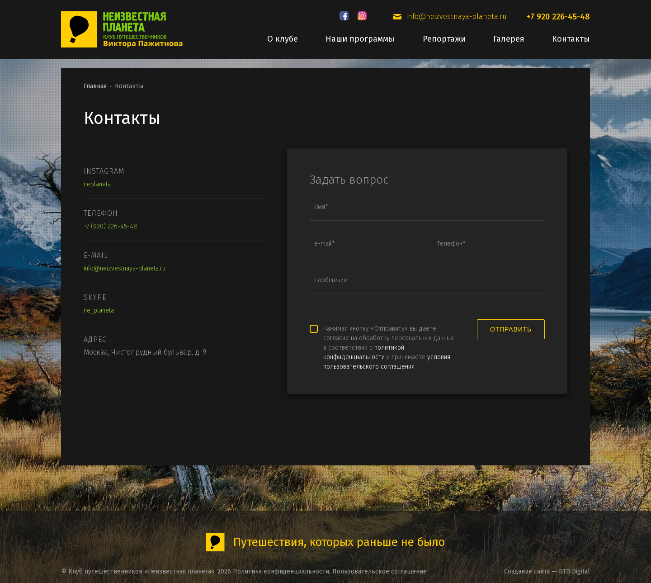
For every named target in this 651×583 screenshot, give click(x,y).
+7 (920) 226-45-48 (110, 226)
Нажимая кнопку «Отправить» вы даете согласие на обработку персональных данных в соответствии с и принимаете (388, 347)
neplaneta (97, 184)
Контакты (571, 39)
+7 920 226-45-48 (558, 17)
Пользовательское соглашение (379, 571)
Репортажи (444, 39)
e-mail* (324, 244)
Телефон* (451, 244)
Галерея (508, 39)
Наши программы (360, 39)
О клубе (282, 39)
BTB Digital (574, 571)
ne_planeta (99, 310)
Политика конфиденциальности (281, 571)
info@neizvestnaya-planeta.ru (456, 16)
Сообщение (330, 280)
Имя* (321, 207)
